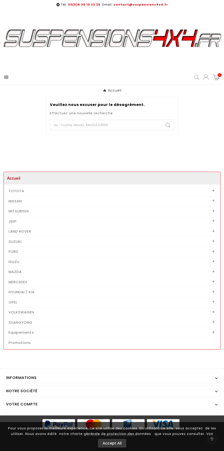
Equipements (21, 332)
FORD (13, 251)
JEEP (13, 221)
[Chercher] (106, 125)
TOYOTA (16, 190)
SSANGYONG (20, 322)
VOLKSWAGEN (21, 312)
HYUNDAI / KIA (22, 292)
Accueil (13, 178)
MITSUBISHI (19, 211)
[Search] (168, 125)
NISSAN (15, 201)
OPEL (13, 302)
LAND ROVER (20, 231)
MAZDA (15, 271)
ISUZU (14, 261)
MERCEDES (18, 282)
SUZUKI (15, 241)
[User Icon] (206, 77)
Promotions (20, 342)
